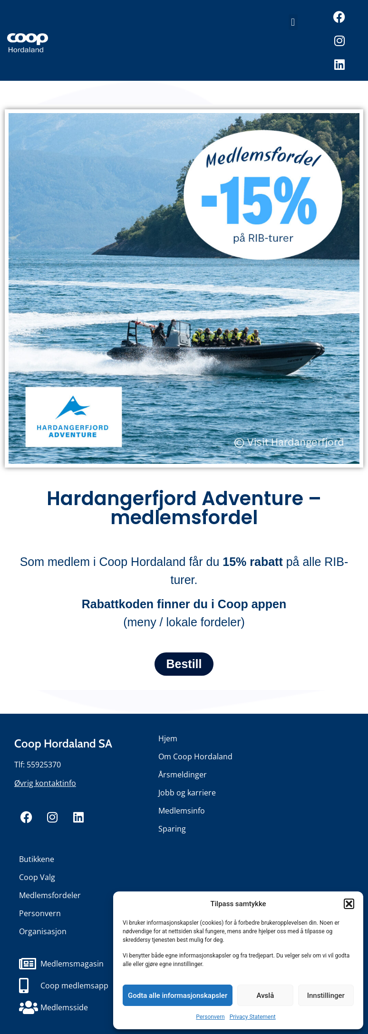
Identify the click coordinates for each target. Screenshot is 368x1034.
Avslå (265, 995)
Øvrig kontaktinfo (45, 783)
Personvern (210, 1017)
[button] (349, 904)
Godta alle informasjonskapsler (177, 995)
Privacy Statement (253, 1017)
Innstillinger (326, 995)
